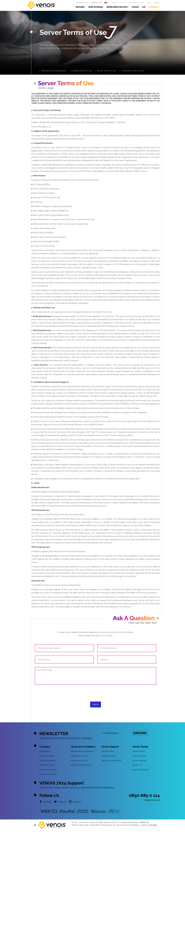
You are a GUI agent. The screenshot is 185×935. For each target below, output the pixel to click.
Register (157, 2)
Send (95, 704)
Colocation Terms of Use (81, 765)
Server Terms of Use (79, 760)
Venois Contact (107, 751)
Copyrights (153, 825)
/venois (45, 801)
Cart (142, 2)
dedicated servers (117, 6)
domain (80, 6)
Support (113, 2)
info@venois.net (96, 2)
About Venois (45, 751)
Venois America (139, 756)
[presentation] (96, 695)
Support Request (108, 756)
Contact (123, 2)
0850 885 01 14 (82, 2)
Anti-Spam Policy (46, 765)
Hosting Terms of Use (79, 756)
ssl (143, 6)
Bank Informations (47, 756)
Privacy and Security (47, 770)
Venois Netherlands (140, 770)
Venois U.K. (137, 765)
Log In (148, 2)
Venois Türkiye (138, 751)
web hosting (96, 6)
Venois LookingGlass (48, 774)
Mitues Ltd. (145, 822)
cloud (135, 6)
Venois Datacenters (47, 760)
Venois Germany (139, 760)
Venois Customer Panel (111, 760)
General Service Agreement (82, 751)
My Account (133, 2)
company (154, 6)
